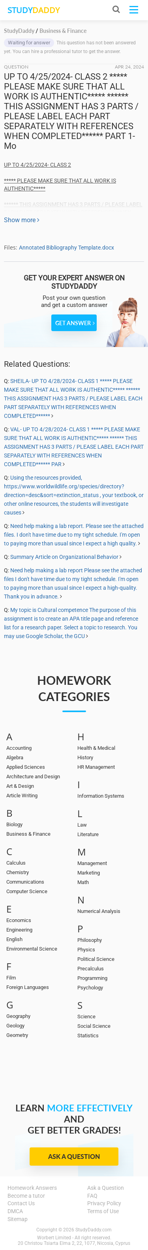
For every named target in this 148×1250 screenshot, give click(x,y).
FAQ (92, 1196)
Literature (88, 834)
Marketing (88, 873)
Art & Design (20, 786)
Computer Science (26, 891)
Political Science (95, 959)
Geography (18, 1016)
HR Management (96, 767)
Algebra (14, 757)
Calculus (16, 863)
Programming (92, 978)
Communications (25, 882)
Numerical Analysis (98, 911)
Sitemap (17, 1219)
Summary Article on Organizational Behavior (64, 557)
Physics (86, 950)
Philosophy (89, 940)
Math (83, 882)
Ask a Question (74, 1156)
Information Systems (100, 796)
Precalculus (90, 969)
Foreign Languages (27, 987)
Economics (18, 920)
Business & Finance (28, 834)
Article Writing (21, 795)
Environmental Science (31, 949)
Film (11, 978)
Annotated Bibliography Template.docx (66, 247)
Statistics (88, 1035)
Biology (14, 824)
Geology (15, 1026)
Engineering (19, 930)
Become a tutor (26, 1196)
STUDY (33, 10)
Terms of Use (103, 1211)
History (85, 757)
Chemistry (17, 872)
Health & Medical (96, 748)
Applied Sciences (25, 767)
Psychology (90, 988)
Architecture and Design (33, 776)
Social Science (94, 1026)
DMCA (15, 1211)
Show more (21, 220)
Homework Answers (32, 1188)
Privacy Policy (104, 1203)
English (14, 939)
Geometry (17, 1035)
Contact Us (21, 1203)
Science (86, 1016)
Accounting (19, 748)
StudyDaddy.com (93, 1230)
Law (82, 825)
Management (92, 863)
